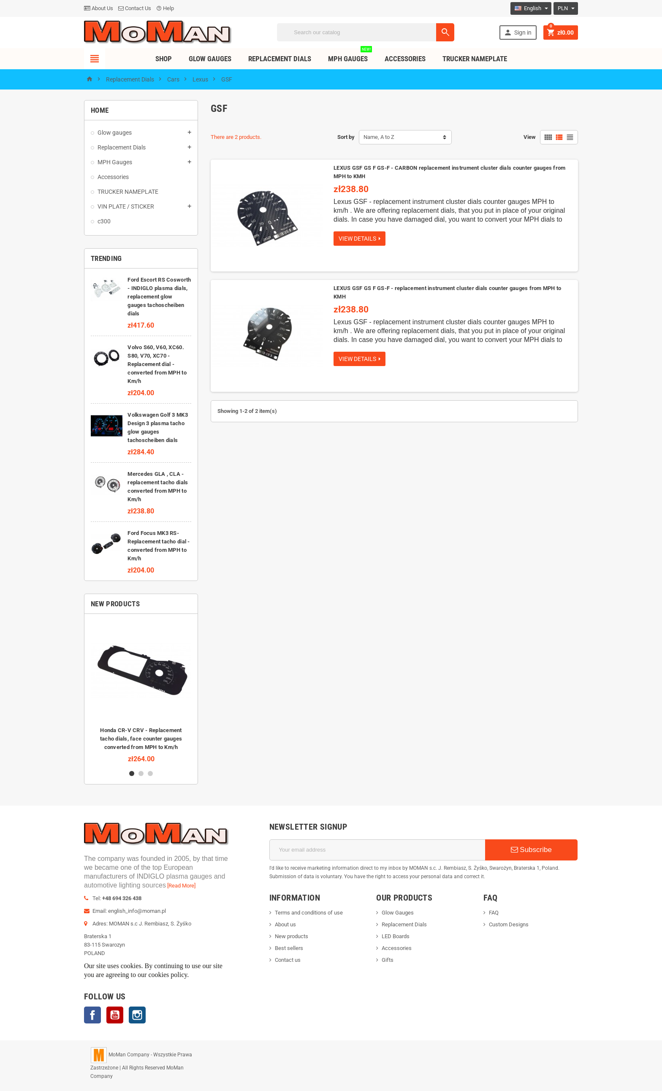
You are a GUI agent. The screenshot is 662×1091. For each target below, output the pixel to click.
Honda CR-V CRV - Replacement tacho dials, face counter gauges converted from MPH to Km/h (141, 738)
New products (291, 936)
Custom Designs (509, 924)
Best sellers (289, 948)
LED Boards (396, 936)
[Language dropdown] (531, 8)
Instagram (137, 1015)
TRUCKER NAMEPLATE (474, 58)
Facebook (92, 1015)
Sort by (346, 137)
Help (165, 8)
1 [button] (131, 773)
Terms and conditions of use (309, 912)
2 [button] (141, 773)
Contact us (288, 960)
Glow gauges (115, 132)
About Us (98, 8)
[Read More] (181, 885)
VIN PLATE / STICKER (126, 206)
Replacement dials (279, 58)
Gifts (387, 960)
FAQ (494, 912)
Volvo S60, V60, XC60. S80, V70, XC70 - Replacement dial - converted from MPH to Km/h (157, 364)
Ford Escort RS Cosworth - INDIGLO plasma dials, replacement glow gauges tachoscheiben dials (159, 297)
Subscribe (531, 850)
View (530, 137)
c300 (104, 221)
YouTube (114, 1015)
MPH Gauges (350, 55)
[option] (141, 691)
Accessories (405, 58)
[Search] (365, 32)
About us (285, 924)
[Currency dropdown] (566, 8)
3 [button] (150, 773)
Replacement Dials (122, 147)
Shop (163, 58)
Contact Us (134, 8)
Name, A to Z (379, 137)
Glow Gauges (210, 58)
